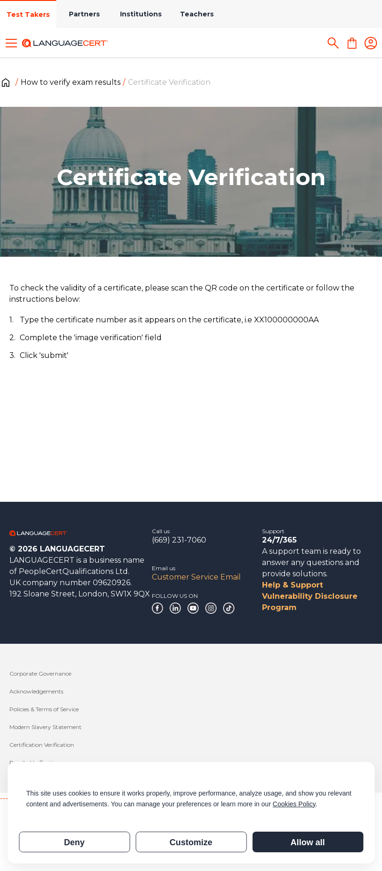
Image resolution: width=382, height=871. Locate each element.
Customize (191, 842)
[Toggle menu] (11, 43)
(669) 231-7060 (179, 540)
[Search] (333, 43)
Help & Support (292, 585)
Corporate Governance (40, 673)
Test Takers (28, 14)
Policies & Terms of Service (44, 709)
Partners (84, 14)
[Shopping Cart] (352, 43)
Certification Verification (41, 744)
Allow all (308, 842)
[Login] (370, 43)
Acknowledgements (36, 691)
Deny (74, 842)
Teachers (197, 14)
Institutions (141, 14)
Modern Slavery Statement (45, 726)
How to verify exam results (70, 82)
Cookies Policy (294, 804)
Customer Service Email (196, 577)
